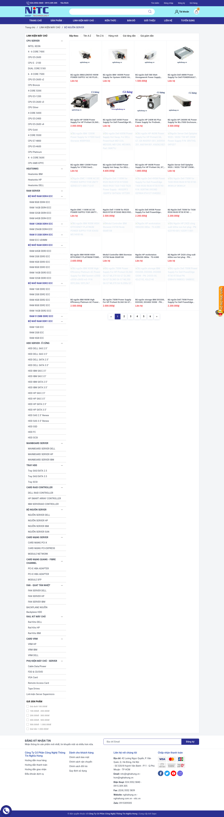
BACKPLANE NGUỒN (36, 607)
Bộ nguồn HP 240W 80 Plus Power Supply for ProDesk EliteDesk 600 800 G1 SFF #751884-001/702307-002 (148, 121)
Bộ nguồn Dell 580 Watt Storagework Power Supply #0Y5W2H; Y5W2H (148, 76)
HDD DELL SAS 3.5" (37, 354)
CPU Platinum (35, 152)
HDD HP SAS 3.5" (36, 398)
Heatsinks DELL (36, 185)
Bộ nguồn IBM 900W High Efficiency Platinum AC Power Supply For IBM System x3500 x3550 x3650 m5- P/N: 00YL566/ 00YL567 (84, 301)
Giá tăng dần (128, 36)
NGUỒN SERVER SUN (38, 532)
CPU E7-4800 (34, 141)
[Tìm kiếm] (150, 12)
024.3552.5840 (132, 782)
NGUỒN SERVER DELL (39, 515)
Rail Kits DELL (35, 622)
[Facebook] (160, 773)
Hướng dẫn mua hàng (36, 760)
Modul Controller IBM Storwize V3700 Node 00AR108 (117, 256)
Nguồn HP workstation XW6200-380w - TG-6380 (147, 256)
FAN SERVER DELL (37, 590)
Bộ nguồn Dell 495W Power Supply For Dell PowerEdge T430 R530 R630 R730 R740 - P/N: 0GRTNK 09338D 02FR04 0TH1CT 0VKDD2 (149, 211)
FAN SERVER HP (36, 596)
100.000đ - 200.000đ (39, 711)
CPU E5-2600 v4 (36, 124)
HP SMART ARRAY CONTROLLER (44, 498)
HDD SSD (32, 426)
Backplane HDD (34, 612)
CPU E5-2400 (34, 118)
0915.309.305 (120, 786)
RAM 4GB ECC (37, 338)
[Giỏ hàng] (196, 11)
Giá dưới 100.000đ (38, 706)
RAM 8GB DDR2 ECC (40, 305)
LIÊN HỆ (168, 20)
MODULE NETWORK (38, 554)
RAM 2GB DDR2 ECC (40, 294)
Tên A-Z (85, 36)
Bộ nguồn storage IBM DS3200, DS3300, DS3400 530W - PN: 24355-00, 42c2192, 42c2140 (150, 301)
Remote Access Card (38, 683)
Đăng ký (181, 3)
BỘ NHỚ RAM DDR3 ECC (40, 245)
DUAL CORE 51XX (37, 68)
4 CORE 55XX (34, 135)
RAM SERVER (33, 191)
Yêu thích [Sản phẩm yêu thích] (64, 3)
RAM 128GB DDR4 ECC (41, 224)
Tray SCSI (33, 482)
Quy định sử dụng (78, 771)
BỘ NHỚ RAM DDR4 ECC (40, 196)
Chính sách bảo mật (79, 757)
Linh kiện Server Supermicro (40, 694)
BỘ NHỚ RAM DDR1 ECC (40, 321)
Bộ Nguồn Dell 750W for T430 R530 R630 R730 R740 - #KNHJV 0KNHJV (182, 211)
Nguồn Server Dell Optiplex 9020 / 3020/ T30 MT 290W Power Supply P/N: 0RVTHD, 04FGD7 (181, 166)
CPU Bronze (34, 85)
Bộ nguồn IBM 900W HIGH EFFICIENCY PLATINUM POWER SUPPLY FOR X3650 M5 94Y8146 (85, 256)
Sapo (154, 813)
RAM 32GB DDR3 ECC (40, 278)
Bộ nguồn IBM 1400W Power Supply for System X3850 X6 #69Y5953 (116, 76)
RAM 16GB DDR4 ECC (40, 207)
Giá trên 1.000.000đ (38, 729)
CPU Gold (32, 130)
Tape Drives (34, 688)
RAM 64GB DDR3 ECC (40, 251)
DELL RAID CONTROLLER (40, 493)
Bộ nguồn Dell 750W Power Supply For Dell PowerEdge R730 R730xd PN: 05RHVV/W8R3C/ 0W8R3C (180, 301)
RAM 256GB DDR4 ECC (41, 229)
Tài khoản (182, 11)
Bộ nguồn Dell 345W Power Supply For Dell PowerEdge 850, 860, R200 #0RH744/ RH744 (118, 121)
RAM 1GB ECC (37, 327)
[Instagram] (180, 773)
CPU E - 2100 (34, 63)
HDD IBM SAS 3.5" (37, 376)
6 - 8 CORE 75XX (36, 74)
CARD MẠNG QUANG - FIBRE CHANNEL (41, 561)
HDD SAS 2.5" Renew (38, 415)
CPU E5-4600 (34, 146)
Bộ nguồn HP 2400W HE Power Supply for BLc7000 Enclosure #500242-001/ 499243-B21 (182, 121)
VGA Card (33, 677)
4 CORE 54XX (34, 113)
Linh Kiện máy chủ (84, 20)
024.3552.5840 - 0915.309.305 (41, 3)
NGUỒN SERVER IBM (38, 526)
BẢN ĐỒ (131, 20)
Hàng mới (111, 36)
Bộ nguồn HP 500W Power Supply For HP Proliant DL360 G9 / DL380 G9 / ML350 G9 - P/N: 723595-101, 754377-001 (84, 121)
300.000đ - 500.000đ (39, 720)
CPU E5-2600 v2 (36, 79)
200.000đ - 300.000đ (39, 715)
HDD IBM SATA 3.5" (37, 387)
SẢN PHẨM (57, 20)
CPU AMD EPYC (36, 163)
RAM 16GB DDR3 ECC (40, 272)
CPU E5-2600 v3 (36, 102)
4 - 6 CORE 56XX (36, 157)
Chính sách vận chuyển (80, 762)
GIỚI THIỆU (149, 20)
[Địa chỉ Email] (142, 742)
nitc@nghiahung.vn (130, 774)
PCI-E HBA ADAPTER (38, 568)
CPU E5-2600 (34, 57)
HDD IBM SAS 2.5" (37, 371)
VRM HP (32, 644)
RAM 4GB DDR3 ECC (40, 262)
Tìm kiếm (155, 3)
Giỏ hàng (193, 3)
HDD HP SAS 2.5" (36, 393)
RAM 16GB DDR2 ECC (40, 311)
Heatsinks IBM (35, 174)
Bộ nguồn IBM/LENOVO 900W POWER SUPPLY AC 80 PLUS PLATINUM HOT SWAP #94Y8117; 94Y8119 (84, 76)
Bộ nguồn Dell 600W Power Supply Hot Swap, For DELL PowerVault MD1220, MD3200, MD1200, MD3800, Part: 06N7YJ (117, 166)
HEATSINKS (32, 168)
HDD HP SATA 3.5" (37, 409)
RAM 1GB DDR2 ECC (40, 289)
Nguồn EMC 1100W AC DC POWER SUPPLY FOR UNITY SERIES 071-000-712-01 (83, 211)
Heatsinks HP (35, 179)
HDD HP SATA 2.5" (37, 404)
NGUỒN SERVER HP (38, 520)
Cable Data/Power (37, 666)
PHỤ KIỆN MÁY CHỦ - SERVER (41, 661)
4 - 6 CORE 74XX (36, 51)
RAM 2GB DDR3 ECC (40, 256)
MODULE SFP (34, 579)
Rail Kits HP (34, 627)
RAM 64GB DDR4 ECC (40, 218)
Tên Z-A (98, 36)
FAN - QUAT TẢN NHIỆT (38, 585)
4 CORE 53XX (34, 90)
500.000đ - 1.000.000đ (40, 724)
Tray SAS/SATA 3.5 (37, 476)
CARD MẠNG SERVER (37, 537)
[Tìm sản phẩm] (107, 12)
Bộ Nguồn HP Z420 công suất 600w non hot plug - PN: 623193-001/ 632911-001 (182, 256)
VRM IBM (32, 649)
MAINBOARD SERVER (37, 443)
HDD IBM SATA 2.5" (37, 382)
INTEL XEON (34, 46)
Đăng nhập (168, 3)
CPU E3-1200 (34, 96)
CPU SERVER (33, 41)
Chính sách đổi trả (78, 766)
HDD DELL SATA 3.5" (38, 365)
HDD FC (32, 432)
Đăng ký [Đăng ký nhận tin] (190, 741)
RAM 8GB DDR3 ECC (40, 267)
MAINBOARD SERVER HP (40, 454)
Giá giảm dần (145, 36)
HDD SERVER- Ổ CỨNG (37, 343)
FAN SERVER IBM (36, 602)
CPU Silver (33, 107)
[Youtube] (173, 773)
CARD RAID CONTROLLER (39, 487)
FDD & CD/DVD (35, 672)
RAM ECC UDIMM (38, 240)
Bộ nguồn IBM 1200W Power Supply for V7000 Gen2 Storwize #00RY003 (83, 166)
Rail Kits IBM (34, 633)
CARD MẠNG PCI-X (37, 542)
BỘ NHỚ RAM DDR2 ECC (40, 283)
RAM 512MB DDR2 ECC (41, 316)
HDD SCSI (33, 437)
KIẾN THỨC (111, 20)
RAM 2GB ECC (37, 332)
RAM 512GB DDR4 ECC (41, 234)
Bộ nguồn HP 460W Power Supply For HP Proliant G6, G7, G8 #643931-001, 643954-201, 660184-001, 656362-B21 (149, 166)
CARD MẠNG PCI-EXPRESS (41, 548)
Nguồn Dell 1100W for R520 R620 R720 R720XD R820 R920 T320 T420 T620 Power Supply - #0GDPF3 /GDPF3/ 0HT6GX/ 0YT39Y (117, 211)
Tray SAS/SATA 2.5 (37, 471)
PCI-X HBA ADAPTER (38, 574)
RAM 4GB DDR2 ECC (40, 300)
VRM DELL (33, 655)
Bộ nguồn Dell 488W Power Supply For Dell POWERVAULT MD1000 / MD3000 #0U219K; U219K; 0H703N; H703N (182, 76)
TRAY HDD (31, 465)
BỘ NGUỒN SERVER (36, 509)
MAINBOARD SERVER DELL (41, 448)
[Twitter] (167, 773)
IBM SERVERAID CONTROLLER (43, 504)
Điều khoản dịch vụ (34, 774)
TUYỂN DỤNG (188, 20)
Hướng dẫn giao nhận (35, 769)
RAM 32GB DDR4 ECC (40, 213)
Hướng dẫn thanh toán (36, 765)
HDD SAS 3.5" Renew (38, 421)
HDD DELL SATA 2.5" (38, 359)
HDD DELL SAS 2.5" (37, 348)
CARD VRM (32, 639)
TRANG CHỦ (35, 20)
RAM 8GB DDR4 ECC (40, 202)
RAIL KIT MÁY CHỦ (36, 616)
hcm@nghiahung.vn (123, 777)
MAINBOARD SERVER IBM (41, 459)
